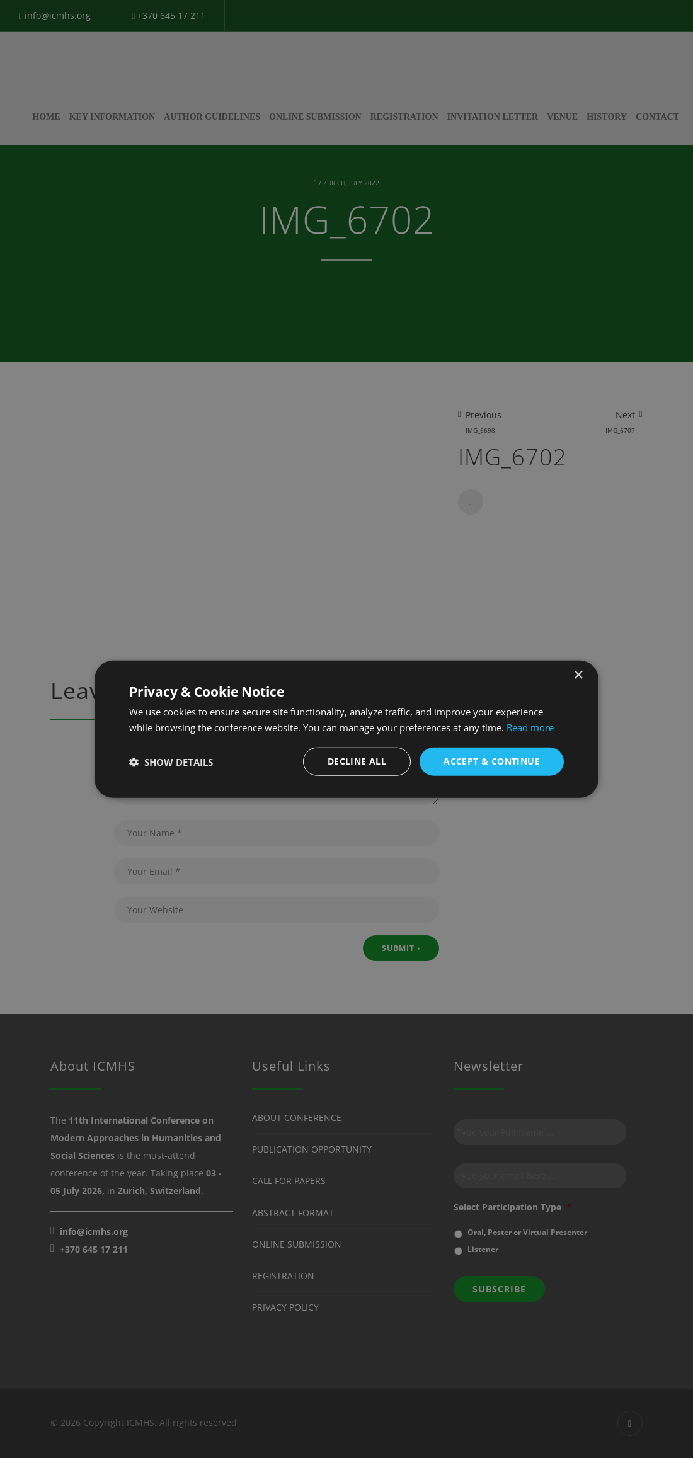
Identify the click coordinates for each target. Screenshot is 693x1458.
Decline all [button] (357, 761)
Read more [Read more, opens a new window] (530, 726)
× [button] (578, 675)
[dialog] (346, 729)
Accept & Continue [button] (492, 761)
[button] (171, 761)
